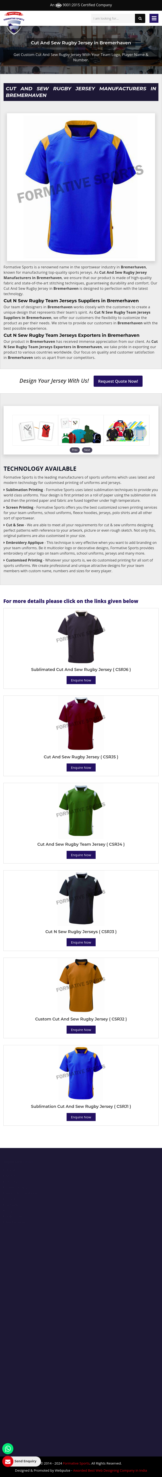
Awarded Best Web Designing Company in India (110, 1470)
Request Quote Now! (118, 381)
